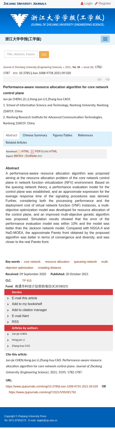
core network (32, 261)
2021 (68, 67)
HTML (25, 151)
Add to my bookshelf (27, 304)
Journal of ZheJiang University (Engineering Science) (32, 67)
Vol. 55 (76, 67)
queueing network (85, 261)
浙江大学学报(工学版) (23, 39)
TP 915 (27, 280)
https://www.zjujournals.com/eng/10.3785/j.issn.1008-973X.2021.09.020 (52, 386)
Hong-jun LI (18, 339)
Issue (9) (88, 67)
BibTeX (18, 156)
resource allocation (57, 261)
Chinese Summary (35, 135)
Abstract (11, 135)
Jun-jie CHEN (19, 333)
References (85, 135)
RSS (15, 322)
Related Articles (16, 142)
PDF (38, 151)
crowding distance (49, 267)
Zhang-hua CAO (21, 345)
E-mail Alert (20, 316)
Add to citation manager (29, 310)
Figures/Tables (62, 135)
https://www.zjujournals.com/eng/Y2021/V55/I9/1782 (42, 392)
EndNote (31, 156)
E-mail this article (24, 298)
